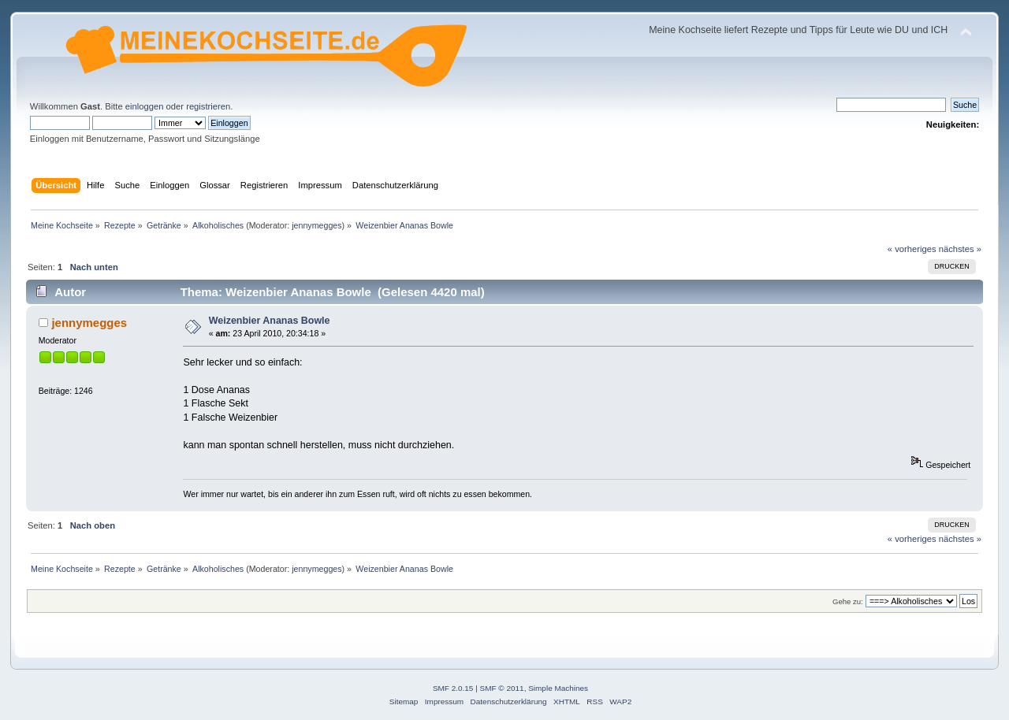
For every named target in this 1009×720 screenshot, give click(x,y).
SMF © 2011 (502, 688)
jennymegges (316, 225)
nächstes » (960, 249)
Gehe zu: (847, 601)
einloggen (144, 106)
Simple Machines (558, 688)
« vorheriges (912, 249)
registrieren (208, 106)
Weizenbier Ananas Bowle (269, 320)
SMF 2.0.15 (453, 688)
